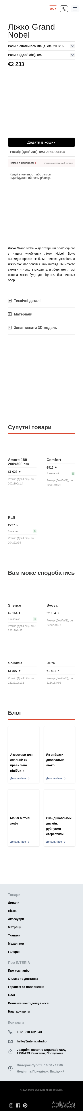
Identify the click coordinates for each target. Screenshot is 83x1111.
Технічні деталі (24, 301)
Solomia (15, 663)
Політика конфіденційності (28, 1003)
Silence (14, 605)
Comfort (54, 460)
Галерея (14, 951)
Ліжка (12, 911)
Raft (11, 517)
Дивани (13, 902)
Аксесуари (16, 919)
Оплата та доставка (23, 978)
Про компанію (18, 970)
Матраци (14, 927)
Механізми (16, 943)
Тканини (14, 935)
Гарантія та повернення (26, 987)
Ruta (51, 663)
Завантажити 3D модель (32, 328)
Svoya (52, 605)
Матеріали (20, 314)
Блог (11, 995)
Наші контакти (19, 1011)
